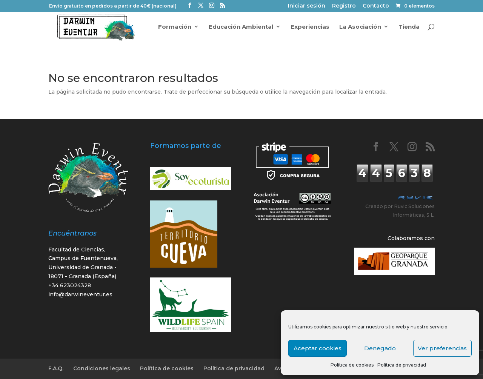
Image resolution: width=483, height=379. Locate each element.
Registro (344, 6)
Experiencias (310, 27)
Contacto (376, 6)
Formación (174, 27)
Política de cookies (352, 365)
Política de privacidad (401, 365)
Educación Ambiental (241, 27)
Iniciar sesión (306, 6)
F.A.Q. (55, 368)
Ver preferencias (442, 348)
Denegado (380, 348)
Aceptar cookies (317, 348)
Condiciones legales (101, 368)
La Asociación (360, 27)
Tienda (409, 27)
